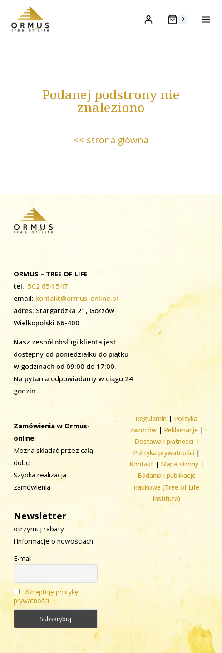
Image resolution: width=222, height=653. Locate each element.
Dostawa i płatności (163, 441)
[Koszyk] (178, 20)
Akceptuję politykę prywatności (46, 596)
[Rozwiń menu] (204, 19)
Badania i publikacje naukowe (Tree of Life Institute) (166, 486)
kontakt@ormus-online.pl (76, 298)
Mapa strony (179, 464)
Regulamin (151, 418)
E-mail (23, 558)
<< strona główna (111, 140)
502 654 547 (48, 285)
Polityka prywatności (163, 452)
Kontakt (141, 464)
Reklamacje (181, 430)
